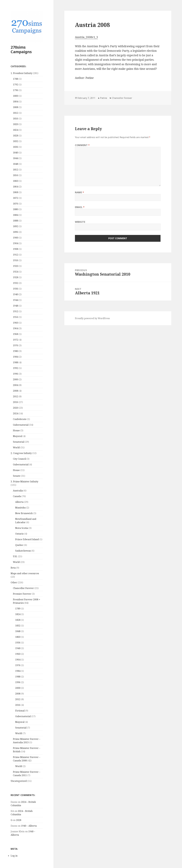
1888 (15, 220)
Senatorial (18, 441)
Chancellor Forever (23, 588)
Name (79, 192)
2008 (15, 390)
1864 (15, 186)
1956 (15, 317)
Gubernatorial (20, 424)
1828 (15, 135)
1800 (15, 95)
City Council (19, 458)
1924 (15, 271)
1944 (15, 300)
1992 (15, 368)
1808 (15, 107)
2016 (15, 402)
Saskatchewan (23, 550)
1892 (15, 226)
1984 (15, 356)
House (16, 430)
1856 (15, 175)
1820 (15, 124)
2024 (15, 413)
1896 (15, 232)
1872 (15, 197)
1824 (15, 129)
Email (79, 207)
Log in (14, 855)
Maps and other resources (25, 573)
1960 (15, 322)
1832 (15, 141)
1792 (15, 84)
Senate (16, 475)
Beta (13, 567)
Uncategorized (19, 781)
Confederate (19, 419)
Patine (103, 98)
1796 (15, 90)
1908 (15, 249)
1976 (15, 345)
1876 (15, 203)
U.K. (15, 556)
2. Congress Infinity (21, 453)
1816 (15, 118)
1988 (15, 362)
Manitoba (20, 507)
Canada (17, 496)
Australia (18, 490)
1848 (15, 163)
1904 (15, 243)
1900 (15, 237)
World (16, 447)
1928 (15, 277)
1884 (15, 215)
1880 (15, 209)
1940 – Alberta (29, 825)
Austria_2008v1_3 (86, 37)
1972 (15, 339)
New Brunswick (24, 513)
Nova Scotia (21, 528)
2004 (15, 385)
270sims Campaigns (21, 49)
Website (80, 221)
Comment (82, 145)
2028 (18, 820)
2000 (15, 379)
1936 (15, 288)
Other (14, 582)
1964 (15, 328)
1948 (15, 305)
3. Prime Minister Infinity (24, 481)
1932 (15, 283)
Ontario (19, 533)
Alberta (19, 501)
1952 (15, 311)
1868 (15, 192)
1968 (15, 334)
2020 (15, 407)
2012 (15, 396)
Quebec (19, 545)
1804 (15, 101)
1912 (15, 254)
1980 (15, 351)
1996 (15, 373)
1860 (15, 180)
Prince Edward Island (27, 539)
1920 (15, 266)
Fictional (20, 710)
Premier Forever (22, 593)
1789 (17, 608)
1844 (15, 158)
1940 (15, 294)
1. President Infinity (21, 73)
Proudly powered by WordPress (92, 318)
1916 (15, 260)
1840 (15, 152)
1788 (15, 78)
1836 (15, 146)
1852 (15, 169)
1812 (15, 112)
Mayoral (17, 436)
